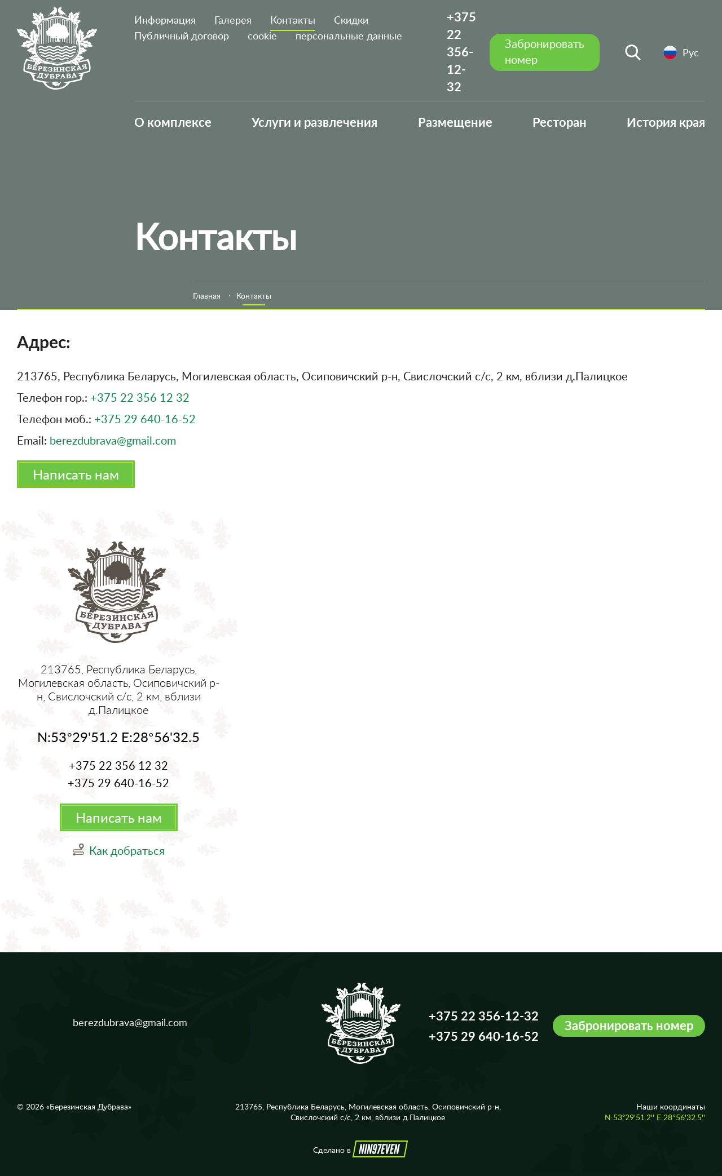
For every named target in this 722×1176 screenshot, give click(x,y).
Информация (165, 19)
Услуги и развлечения (314, 122)
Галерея (233, 19)
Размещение (455, 122)
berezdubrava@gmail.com (113, 440)
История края (666, 122)
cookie (262, 35)
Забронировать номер (629, 1025)
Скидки (351, 19)
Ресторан (559, 122)
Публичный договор (181, 35)
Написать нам (76, 474)
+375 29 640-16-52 (145, 419)
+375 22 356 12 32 (140, 397)
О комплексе (173, 122)
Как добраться (127, 850)
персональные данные (349, 35)
